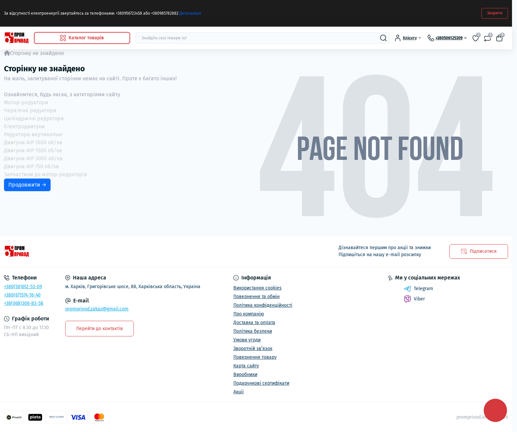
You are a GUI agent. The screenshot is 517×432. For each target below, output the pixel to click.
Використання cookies (257, 288)
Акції (238, 392)
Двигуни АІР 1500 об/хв (33, 150)
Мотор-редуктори (26, 102)
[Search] (383, 38)
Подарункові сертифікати (261, 383)
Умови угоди (247, 340)
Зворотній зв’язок (252, 348)
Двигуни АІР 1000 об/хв (33, 142)
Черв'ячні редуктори (30, 110)
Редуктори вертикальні (33, 134)
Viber (414, 299)
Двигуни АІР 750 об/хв (31, 166)
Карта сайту (246, 366)
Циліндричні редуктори (34, 118)
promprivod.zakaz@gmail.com (97, 309)
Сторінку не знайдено (37, 53)
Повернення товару (255, 357)
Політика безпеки (252, 331)
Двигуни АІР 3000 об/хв (33, 158)
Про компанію (248, 314)
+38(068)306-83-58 (23, 303)
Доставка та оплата (254, 322)
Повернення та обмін (256, 296)
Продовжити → (27, 185)
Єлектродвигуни (24, 126)
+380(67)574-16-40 (22, 295)
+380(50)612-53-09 (23, 286)
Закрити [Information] (494, 13)
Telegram (418, 289)
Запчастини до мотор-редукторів (45, 174)
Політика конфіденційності (262, 305)
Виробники (245, 374)
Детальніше (190, 13)
